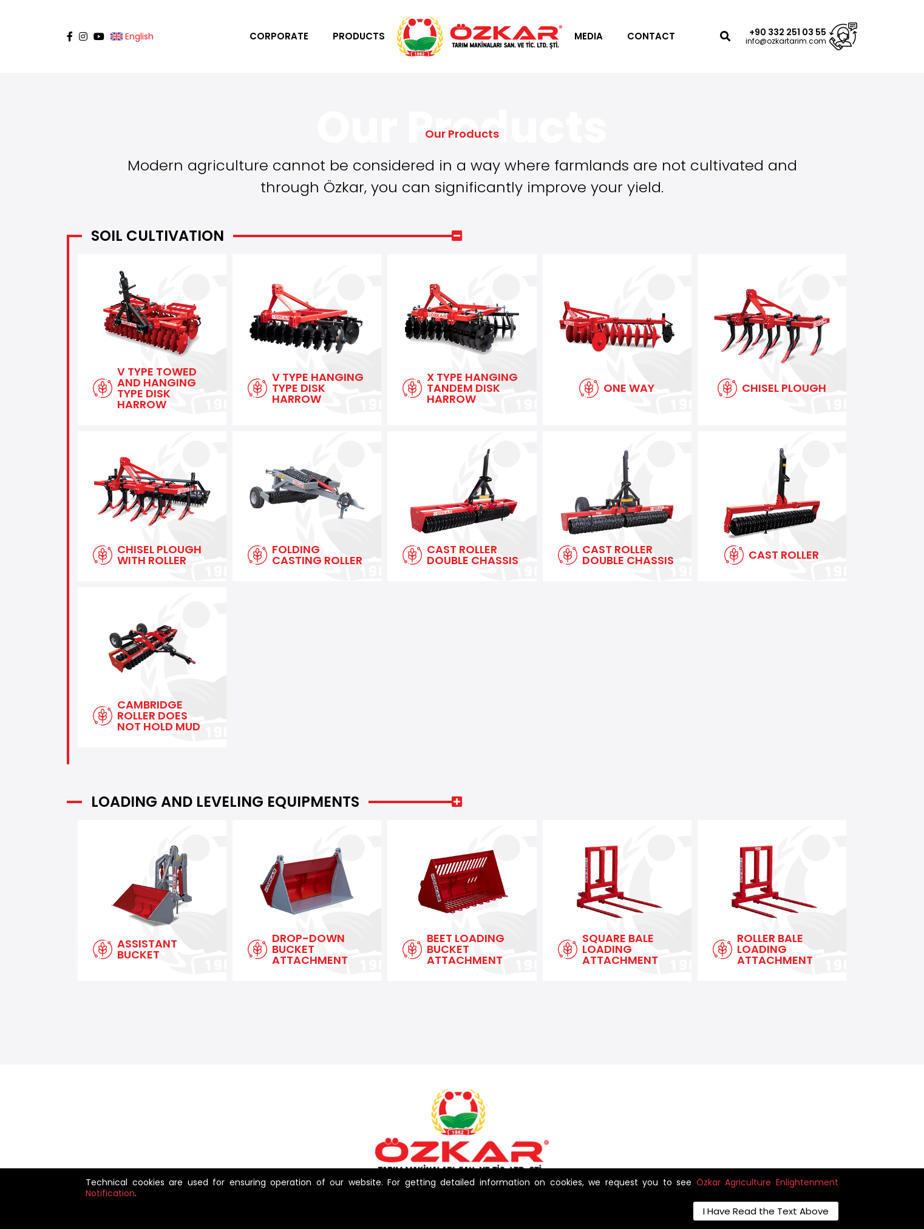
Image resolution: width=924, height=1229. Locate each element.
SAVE (612, 1162)
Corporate (406, 1080)
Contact (401, 1118)
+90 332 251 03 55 (787, 32)
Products (402, 1092)
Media (396, 1105)
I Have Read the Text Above (766, 1211)
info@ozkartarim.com (786, 41)
